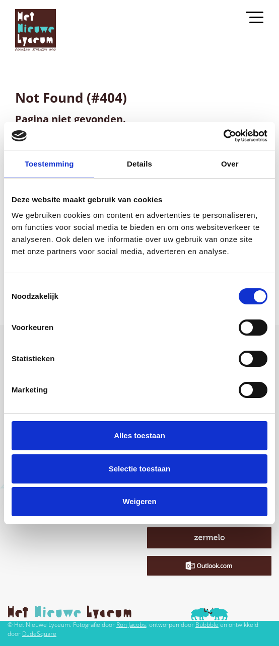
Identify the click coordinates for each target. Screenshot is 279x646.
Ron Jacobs (131, 624)
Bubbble (207, 624)
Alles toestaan (139, 435)
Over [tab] (230, 163)
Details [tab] (139, 163)
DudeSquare (39, 633)
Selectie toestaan (140, 468)
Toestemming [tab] (49, 163)
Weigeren (139, 501)
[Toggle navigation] (259, 16)
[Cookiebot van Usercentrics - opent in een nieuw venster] (223, 135)
